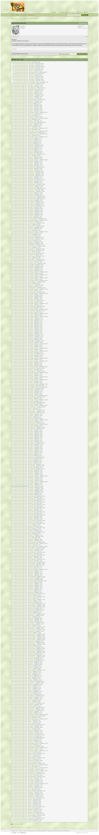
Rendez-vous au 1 (14, 18)
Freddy (31, 322)
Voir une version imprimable (18, 824)
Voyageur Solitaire (35, 82)
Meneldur (32, 89)
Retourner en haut (31, 830)
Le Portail (25, 830)
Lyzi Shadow (33, 496)
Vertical (31, 148)
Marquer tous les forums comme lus (55, 830)
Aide (87, 12)
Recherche (61, 12)
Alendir (31, 181)
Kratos (31, 217)
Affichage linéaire (83, 23)
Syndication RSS (66, 830)
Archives (35, 18)
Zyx (31, 645)
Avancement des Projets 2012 (18, 62)
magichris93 (32, 407)
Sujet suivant (24, 53)
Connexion (24, 14)
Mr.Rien (31, 474)
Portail (54, 12)
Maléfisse (33, 66)
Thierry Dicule (33, 122)
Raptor (31, 447)
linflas (31, 125)
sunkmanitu (32, 83)
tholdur (32, 65)
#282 (86, 36)
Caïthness (32, 172)
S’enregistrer (31, 14)
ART (32, 70)
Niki (31, 706)
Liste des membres (71, 12)
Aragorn (31, 694)
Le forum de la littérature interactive (26, 18)
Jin (30, 115)
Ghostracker (32, 371)
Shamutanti (32, 195)
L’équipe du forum (14, 830)
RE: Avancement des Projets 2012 (20, 63)
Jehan (31, 108)
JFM (31, 236)
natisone (32, 787)
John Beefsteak (33, 218)
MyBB (14, 832)
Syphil (32, 77)
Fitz (31, 103)
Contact (20, 830)
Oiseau (29, 62)
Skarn (31, 680)
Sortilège (32, 780)
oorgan (31, 85)
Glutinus (32, 266)
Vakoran (32, 86)
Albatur (31, 161)
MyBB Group (23, 832)
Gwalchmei (32, 250)
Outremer (32, 185)
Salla (32, 819)
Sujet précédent (16, 53)
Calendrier (80, 12)
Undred (32, 63)
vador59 (32, 201)
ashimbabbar (35, 72)
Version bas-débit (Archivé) (41, 830)
